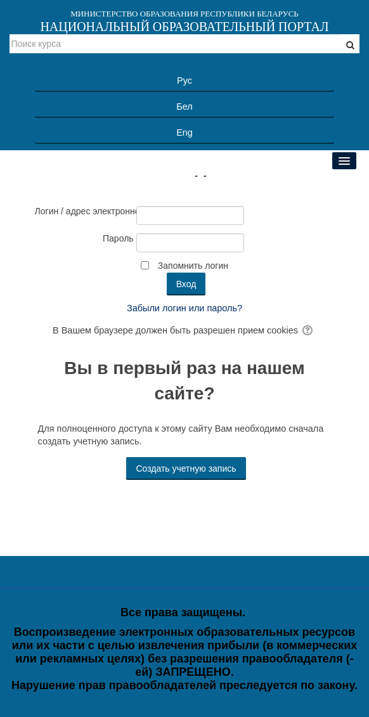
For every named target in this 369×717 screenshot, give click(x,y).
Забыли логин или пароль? (184, 308)
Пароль (118, 238)
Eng (184, 132)
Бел (184, 106)
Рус (184, 80)
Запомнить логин (193, 266)
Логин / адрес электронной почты (84, 211)
